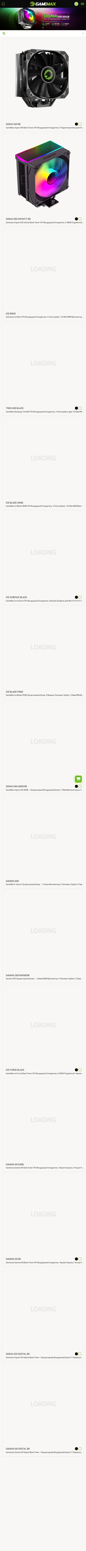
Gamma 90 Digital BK (18, 1448)
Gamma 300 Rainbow (17, 975)
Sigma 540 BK (13, 124)
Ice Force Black (15, 1070)
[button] (43, 27)
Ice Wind (11, 313)
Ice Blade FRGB (14, 691)
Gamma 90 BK (13, 1259)
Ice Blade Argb (14, 502)
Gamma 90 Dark (15, 1164)
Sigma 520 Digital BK (18, 1354)
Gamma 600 (12, 881)
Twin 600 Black (15, 408)
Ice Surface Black (16, 597)
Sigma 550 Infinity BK (18, 219)
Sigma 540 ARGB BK (16, 786)
